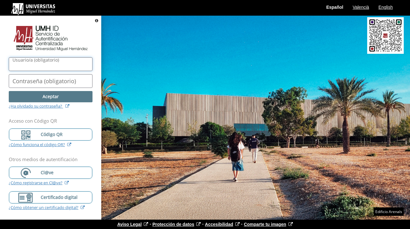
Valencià (360, 7)
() (35, 60)
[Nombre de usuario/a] (50, 64)
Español (334, 7)
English (385, 7)
